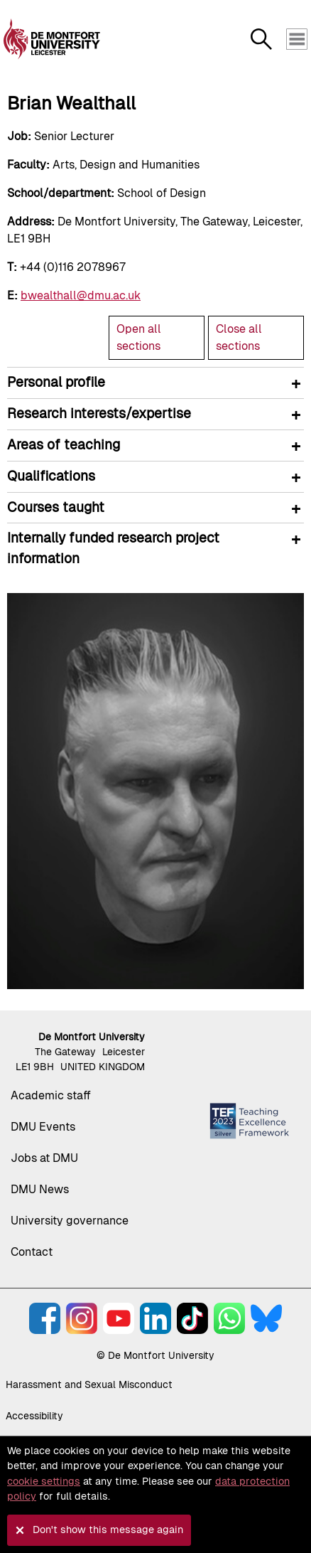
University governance (70, 1220)
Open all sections (138, 337)
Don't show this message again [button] (108, 1529)
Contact (32, 1252)
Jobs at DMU (44, 1158)
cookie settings (43, 1481)
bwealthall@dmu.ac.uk (81, 295)
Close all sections (239, 337)
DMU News (40, 1189)
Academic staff (51, 1095)
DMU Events (43, 1126)
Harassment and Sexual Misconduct (89, 1384)
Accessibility (34, 1415)
